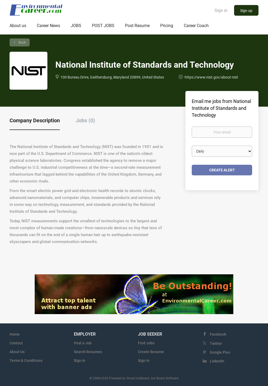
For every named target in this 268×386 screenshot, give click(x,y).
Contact (16, 343)
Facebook (218, 334)
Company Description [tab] (35, 120)
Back (22, 42)
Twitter (216, 343)
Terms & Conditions (26, 360)
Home (15, 334)
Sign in (221, 10)
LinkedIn (217, 361)
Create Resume (151, 352)
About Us (17, 352)
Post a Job (83, 343)
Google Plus (220, 352)
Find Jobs (146, 343)
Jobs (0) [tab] (85, 120)
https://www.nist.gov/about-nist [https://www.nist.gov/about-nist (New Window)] (211, 77)
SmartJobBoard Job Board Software (152, 378)
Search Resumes (88, 352)
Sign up (246, 10)
